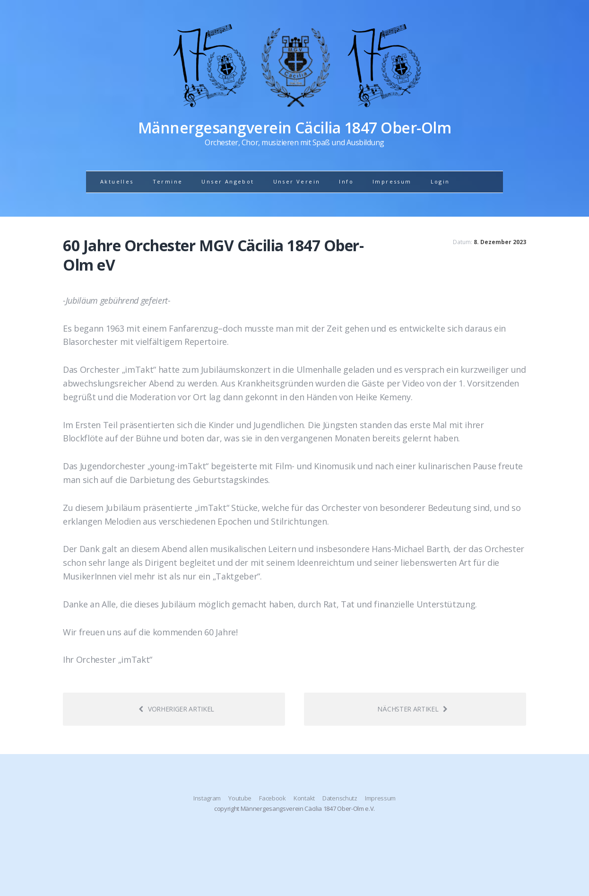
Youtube (239, 798)
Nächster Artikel (412, 708)
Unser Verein (296, 181)
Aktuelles (117, 181)
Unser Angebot (227, 181)
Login (440, 181)
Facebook (272, 798)
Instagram (207, 798)
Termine (168, 181)
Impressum (392, 181)
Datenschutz (339, 798)
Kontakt (304, 798)
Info (346, 181)
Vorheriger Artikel (176, 708)
